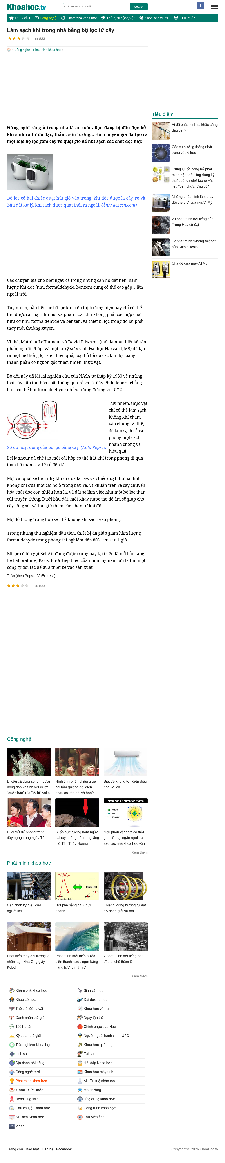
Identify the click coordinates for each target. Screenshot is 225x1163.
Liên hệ (47, 1149)
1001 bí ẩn (184, 18)
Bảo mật (32, 1149)
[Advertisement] (77, 88)
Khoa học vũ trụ (154, 18)
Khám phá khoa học (79, 18)
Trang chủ (19, 17)
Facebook (64, 1149)
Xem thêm (140, 852)
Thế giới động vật (117, 18)
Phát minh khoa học (47, 50)
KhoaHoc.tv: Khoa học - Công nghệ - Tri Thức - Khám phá (31, 6)
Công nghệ (45, 18)
